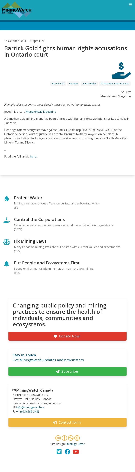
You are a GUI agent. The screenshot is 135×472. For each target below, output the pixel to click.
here (33, 156)
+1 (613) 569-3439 (28, 411)
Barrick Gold (58, 83)
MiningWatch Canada (34, 390)
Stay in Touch (24, 355)
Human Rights (89, 83)
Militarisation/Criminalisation (115, 83)
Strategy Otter (75, 444)
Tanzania (73, 83)
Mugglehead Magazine (41, 112)
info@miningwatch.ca (30, 407)
